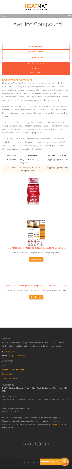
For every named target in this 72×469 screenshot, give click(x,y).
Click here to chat (36, 57)
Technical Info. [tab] (36, 73)
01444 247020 (11, 352)
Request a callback (36, 52)
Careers (5, 365)
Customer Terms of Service (13, 370)
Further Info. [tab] (36, 68)
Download (36, 259)
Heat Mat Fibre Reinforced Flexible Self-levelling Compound (36, 248)
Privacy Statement (9, 374)
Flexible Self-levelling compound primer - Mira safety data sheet (36, 285)
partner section (58, 424)
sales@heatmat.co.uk (16, 355)
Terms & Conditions (10, 378)
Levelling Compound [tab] (36, 64)
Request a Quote (36, 46)
